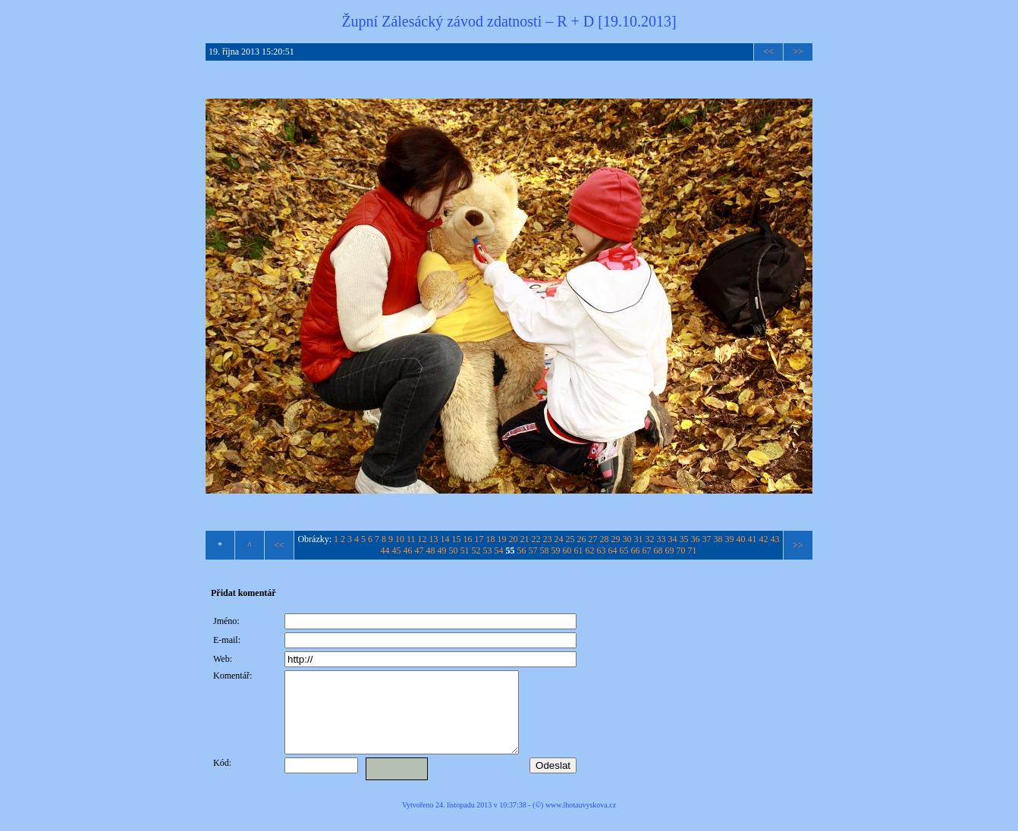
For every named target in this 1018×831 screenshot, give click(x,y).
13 (433, 539)
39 (729, 539)
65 (624, 550)
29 (616, 539)
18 (490, 539)
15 (456, 539)
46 (408, 550)
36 (695, 539)
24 (559, 539)
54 (499, 550)
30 (627, 539)
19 (502, 539)
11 (411, 539)
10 (399, 539)
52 (476, 550)
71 (692, 550)
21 (524, 539)
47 (419, 550)
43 (775, 539)
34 (672, 539)
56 (521, 550)
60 (567, 550)
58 (544, 550)
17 (479, 539)
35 (684, 539)
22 (536, 539)
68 (658, 550)
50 (453, 550)
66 (635, 550)
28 (604, 539)
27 (593, 539)
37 (707, 539)
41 (752, 539)
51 (465, 550)
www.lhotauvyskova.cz (580, 821)
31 (638, 539)
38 (718, 539)
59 (556, 550)
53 (487, 550)
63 (601, 550)
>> (798, 51)
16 (468, 539)
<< (768, 51)
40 (741, 539)
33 (661, 539)
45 (396, 550)
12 (422, 539)
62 (590, 550)
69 (669, 550)
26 (581, 539)
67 (647, 550)
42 (763, 539)
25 (570, 539)
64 (612, 550)
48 (430, 550)
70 (681, 550)
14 (445, 539)
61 (578, 550)
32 (650, 539)
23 (547, 539)
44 (385, 550)
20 (513, 539)
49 (442, 550)
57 (533, 550)
